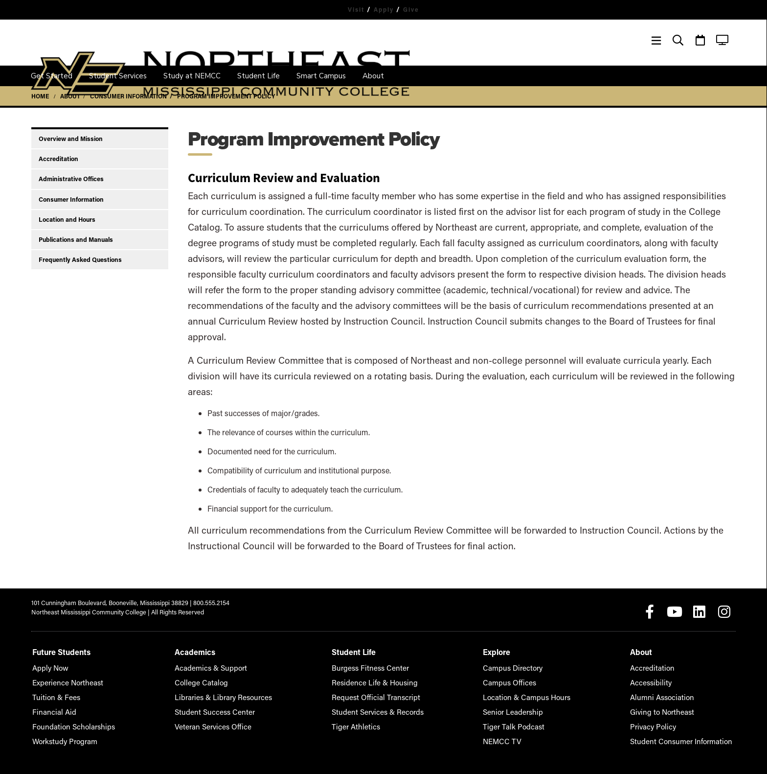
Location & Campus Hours (532, 693)
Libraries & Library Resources (220, 693)
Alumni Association (673, 693)
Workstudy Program (60, 737)
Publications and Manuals (76, 239)
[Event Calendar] (700, 40)
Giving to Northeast (673, 708)
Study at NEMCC (192, 76)
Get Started (51, 76)
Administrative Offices (71, 179)
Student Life (258, 76)
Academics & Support (209, 663)
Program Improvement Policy (226, 96)
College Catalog (201, 678)
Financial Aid (50, 708)
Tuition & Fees (51, 693)
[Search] (678, 40)
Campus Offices (518, 678)
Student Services (118, 76)
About (373, 76)
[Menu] (656, 40)
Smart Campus (321, 76)
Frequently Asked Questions (80, 259)
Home (40, 96)
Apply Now (47, 663)
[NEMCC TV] (722, 40)
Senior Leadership (521, 708)
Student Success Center (212, 708)
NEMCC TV (512, 737)
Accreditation (58, 159)
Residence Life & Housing (374, 678)
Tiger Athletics (359, 722)
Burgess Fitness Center (371, 663)
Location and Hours (67, 219)
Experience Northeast (62, 678)
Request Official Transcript (375, 693)
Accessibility (664, 678)
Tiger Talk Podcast (521, 722)
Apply (384, 9)
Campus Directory (521, 663)
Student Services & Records (378, 708)
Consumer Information (128, 96)
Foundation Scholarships (66, 722)
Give (415, 9)
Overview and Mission (71, 138)
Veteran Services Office (211, 722)
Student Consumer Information (689, 737)
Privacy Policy (666, 722)
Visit (353, 9)
